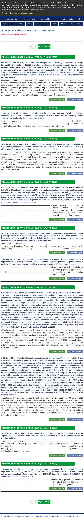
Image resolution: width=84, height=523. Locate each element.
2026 (5, 24)
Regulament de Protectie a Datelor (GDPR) (47, 3)
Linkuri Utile (38, 516)
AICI (14, 9)
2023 (30, 24)
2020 (54, 24)
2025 (13, 24)
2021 (46, 24)
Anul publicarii (46, 19)
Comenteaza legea (75, 99)
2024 (21, 24)
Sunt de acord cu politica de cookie (19, 12)
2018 (71, 24)
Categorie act (29, 19)
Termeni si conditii (50, 516)
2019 (63, 24)
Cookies (61, 516)
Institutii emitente (66, 19)
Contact (78, 516)
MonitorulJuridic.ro (25, 516)
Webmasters (69, 516)
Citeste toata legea (57, 99)
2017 (79, 24)
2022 (38, 24)
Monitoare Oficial (10, 19)
